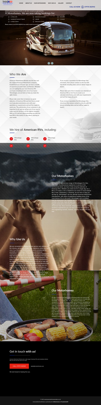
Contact (69, 3)
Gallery (61, 3)
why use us (52, 3)
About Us (28, 3)
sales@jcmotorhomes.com (37, 366)
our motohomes (40, 3)
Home (21, 3)
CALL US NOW (82, 7)
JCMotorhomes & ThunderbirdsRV (60, 401)
